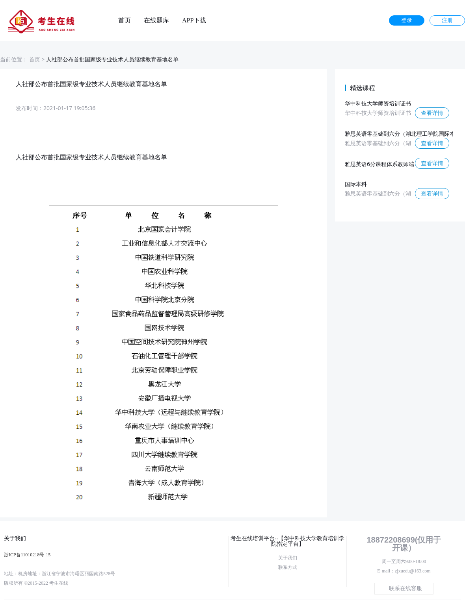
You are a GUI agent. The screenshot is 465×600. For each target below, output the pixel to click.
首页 (124, 20)
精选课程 (362, 87)
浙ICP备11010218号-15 (27, 555)
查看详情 (432, 112)
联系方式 (287, 567)
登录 (406, 20)
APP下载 (194, 20)
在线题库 (156, 20)
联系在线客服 (405, 588)
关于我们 (287, 558)
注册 (447, 20)
